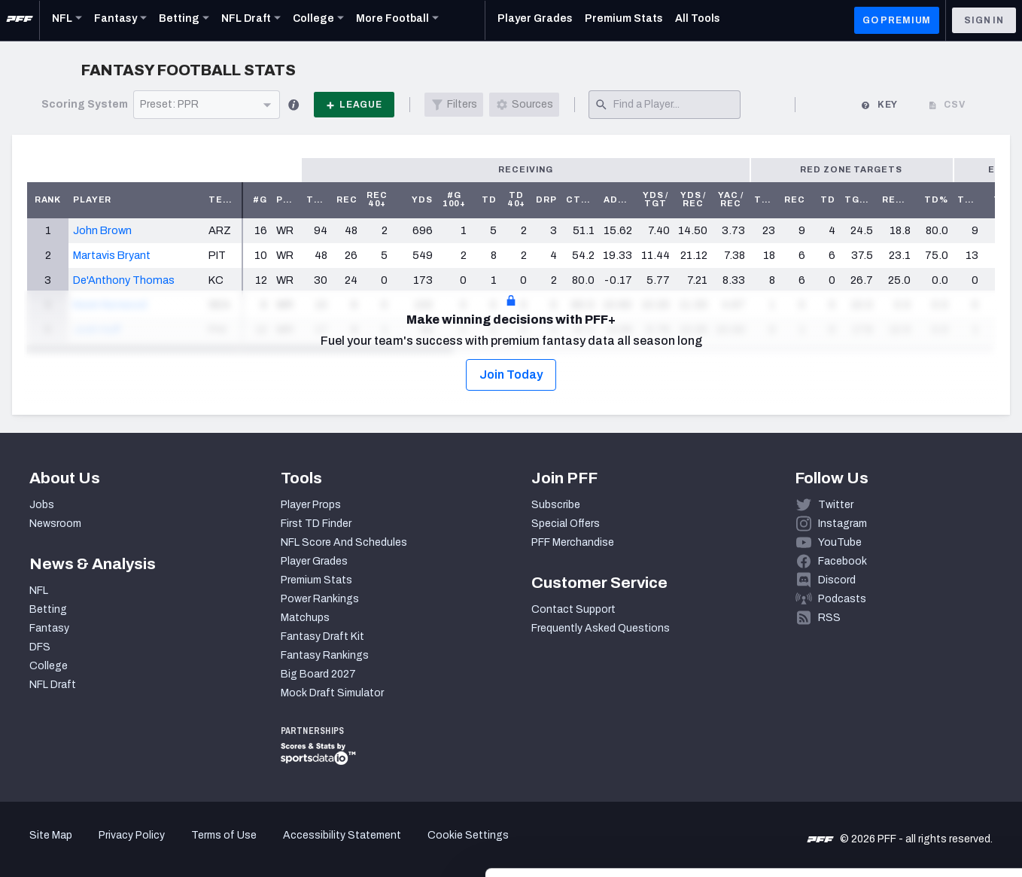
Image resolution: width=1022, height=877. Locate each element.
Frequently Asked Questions (600, 628)
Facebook (842, 561)
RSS (829, 617)
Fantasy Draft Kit (322, 636)
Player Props (311, 504)
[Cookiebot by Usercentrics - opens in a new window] (97, 847)
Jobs (41, 504)
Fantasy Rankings (325, 655)
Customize (897, 790)
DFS (39, 647)
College (48, 665)
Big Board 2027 (318, 674)
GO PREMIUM (896, 20)
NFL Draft (52, 684)
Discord (837, 580)
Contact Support (573, 609)
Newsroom (55, 523)
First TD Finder (316, 523)
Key (879, 104)
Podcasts (842, 598)
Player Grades (314, 561)
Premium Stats (316, 580)
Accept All (896, 741)
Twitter (835, 504)
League (354, 104)
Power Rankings (320, 598)
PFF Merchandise (572, 542)
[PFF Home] (19, 20)
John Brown (102, 230)
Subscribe (555, 504)
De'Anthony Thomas (124, 280)
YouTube (840, 542)
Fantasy (49, 628)
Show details (232, 847)
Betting (48, 609)
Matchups (305, 617)
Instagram (842, 523)
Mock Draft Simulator (332, 693)
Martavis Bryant (112, 255)
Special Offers (565, 523)
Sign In (984, 20)
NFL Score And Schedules (344, 542)
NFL (38, 590)
